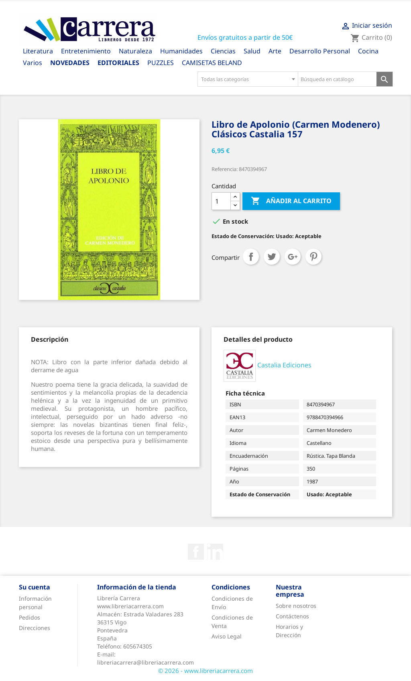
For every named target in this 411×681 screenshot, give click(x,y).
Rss (215, 552)
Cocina (368, 51)
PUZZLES (160, 62)
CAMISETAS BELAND (212, 62)
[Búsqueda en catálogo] (337, 79)
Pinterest (313, 257)
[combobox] (247, 79)
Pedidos (29, 617)
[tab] (49, 339)
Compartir (251, 257)
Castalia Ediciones (284, 365)
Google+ (293, 257)
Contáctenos (292, 616)
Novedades (70, 62)
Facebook (196, 552)
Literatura (38, 51)
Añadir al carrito (291, 201)
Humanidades (181, 51)
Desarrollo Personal (319, 51)
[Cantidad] (221, 201)
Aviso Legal (227, 636)
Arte (275, 51)
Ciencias (223, 51)
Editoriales (118, 62)
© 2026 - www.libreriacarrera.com (205, 671)
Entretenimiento (86, 51)
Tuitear (272, 257)
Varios (32, 62)
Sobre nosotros (296, 606)
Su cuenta (34, 587)
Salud (252, 51)
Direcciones (34, 628)
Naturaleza (135, 51)
